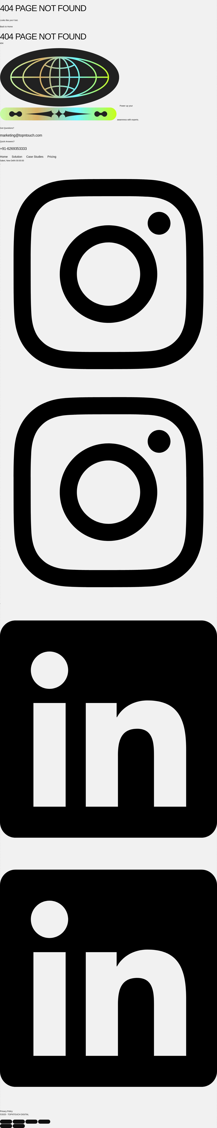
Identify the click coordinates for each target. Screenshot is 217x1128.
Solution (17, 156)
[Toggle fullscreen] (19, 1122)
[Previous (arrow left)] (6, 1126)
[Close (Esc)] (44, 1122)
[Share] (31, 1122)
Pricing (52, 156)
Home (4, 156)
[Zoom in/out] (6, 1122)
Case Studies (34, 156)
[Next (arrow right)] (19, 1126)
